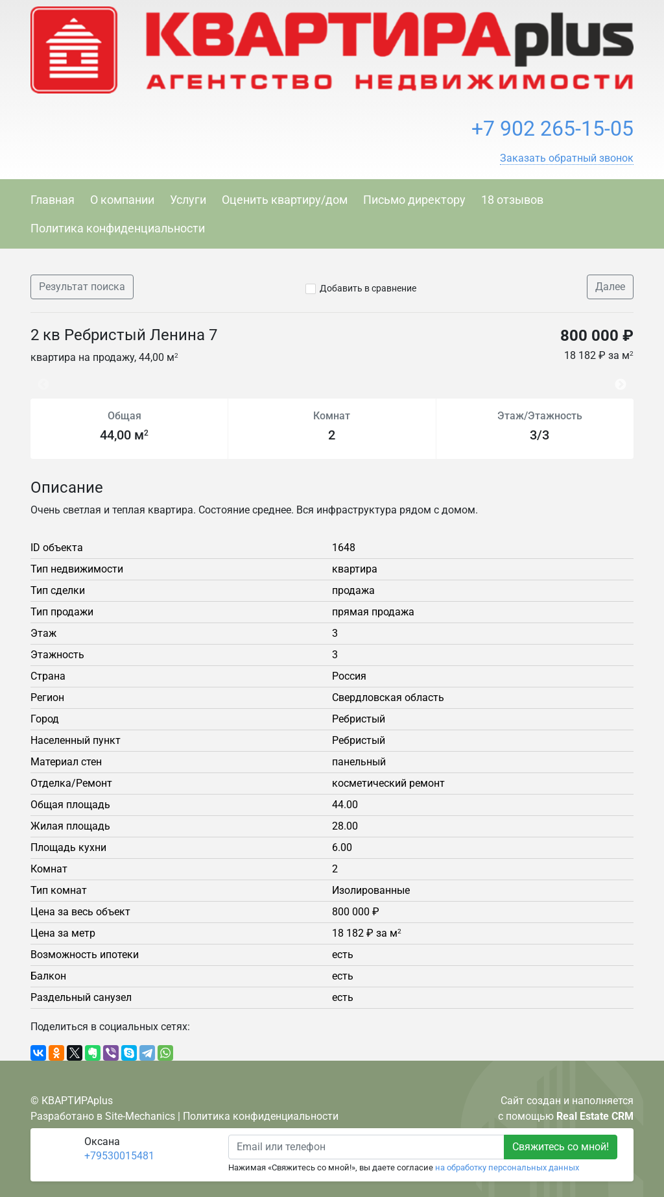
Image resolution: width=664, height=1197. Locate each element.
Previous (36, 378)
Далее (610, 286)
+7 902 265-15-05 (552, 128)
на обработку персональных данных (507, 1167)
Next (624, 378)
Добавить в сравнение (368, 288)
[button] (567, 158)
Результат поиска (82, 286)
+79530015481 (119, 1156)
